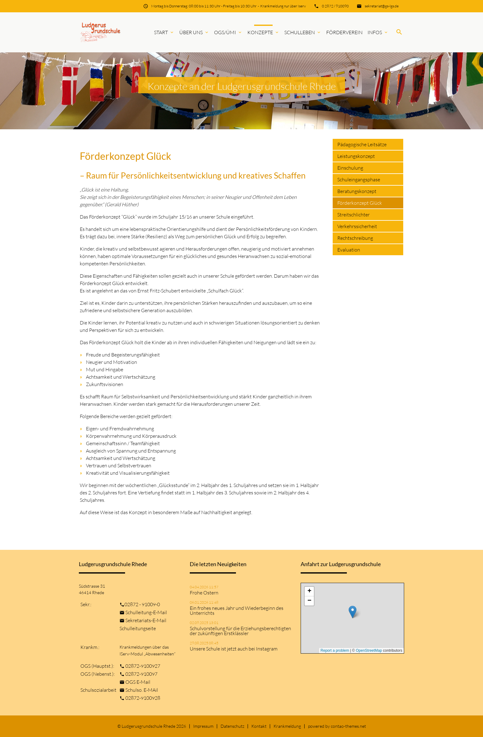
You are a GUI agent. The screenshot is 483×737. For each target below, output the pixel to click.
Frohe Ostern (204, 592)
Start (164, 32)
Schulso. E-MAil (141, 690)
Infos (377, 32)
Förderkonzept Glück (359, 203)
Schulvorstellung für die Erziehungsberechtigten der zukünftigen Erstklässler (240, 631)
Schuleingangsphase (358, 179)
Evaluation (348, 250)
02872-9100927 (142, 666)
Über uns (194, 32)
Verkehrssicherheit (357, 226)
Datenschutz (232, 726)
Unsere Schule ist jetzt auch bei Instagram (234, 648)
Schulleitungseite (138, 628)
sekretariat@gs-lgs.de (382, 6)
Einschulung (350, 168)
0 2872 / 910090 (335, 6)
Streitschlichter (353, 214)
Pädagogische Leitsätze (362, 144)
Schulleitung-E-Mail (146, 612)
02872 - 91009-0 (142, 604)
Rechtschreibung (355, 238)
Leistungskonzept (356, 156)
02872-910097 (141, 674)
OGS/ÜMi (228, 32)
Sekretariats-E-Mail (145, 620)
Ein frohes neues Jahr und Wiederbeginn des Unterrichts (236, 610)
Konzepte (263, 32)
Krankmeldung (287, 726)
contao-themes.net (348, 726)
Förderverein (344, 32)
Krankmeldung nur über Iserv (283, 6)
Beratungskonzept (356, 191)
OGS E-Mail (137, 682)
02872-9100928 (142, 698)
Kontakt (258, 726)
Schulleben (302, 32)
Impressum (203, 726)
